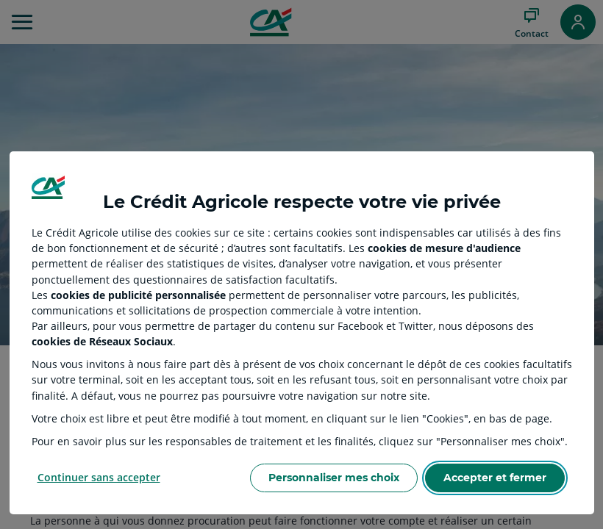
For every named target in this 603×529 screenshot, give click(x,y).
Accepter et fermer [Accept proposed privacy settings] (494, 477)
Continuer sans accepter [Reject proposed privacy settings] (99, 477)
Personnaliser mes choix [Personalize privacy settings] (333, 477)
